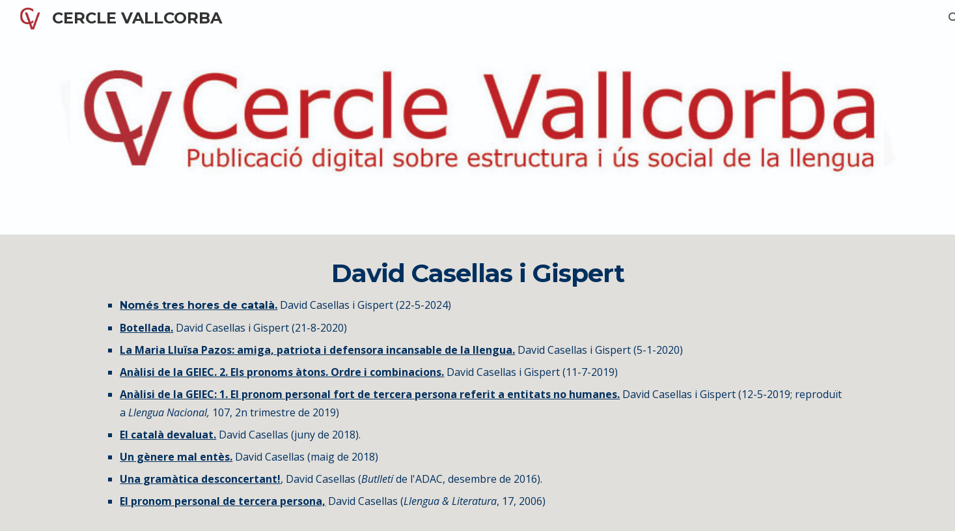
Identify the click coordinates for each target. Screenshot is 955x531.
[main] (477, 382)
